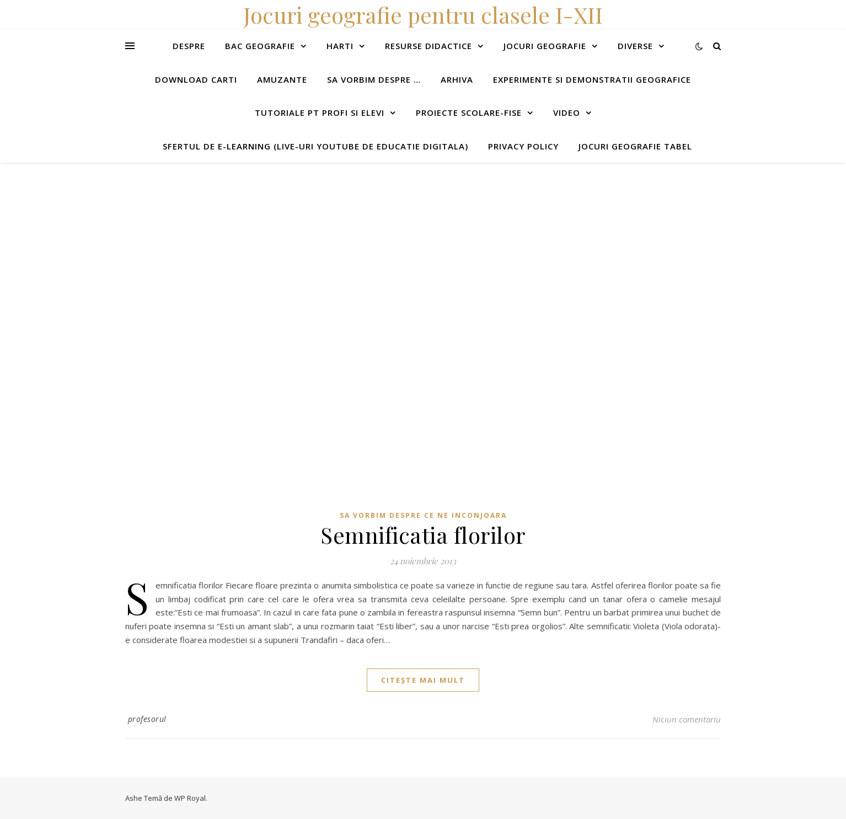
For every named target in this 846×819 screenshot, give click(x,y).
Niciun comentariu (686, 719)
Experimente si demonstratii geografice (592, 79)
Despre (189, 45)
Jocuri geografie (545, 45)
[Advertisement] (331, 240)
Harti (340, 45)
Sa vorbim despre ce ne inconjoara (423, 515)
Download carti (196, 79)
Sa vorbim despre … (374, 79)
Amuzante (282, 79)
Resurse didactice (428, 45)
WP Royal (190, 798)
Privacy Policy (523, 146)
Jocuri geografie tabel (635, 146)
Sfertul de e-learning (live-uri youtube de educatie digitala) (315, 146)
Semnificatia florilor (423, 534)
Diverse (635, 45)
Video (566, 112)
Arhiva (457, 79)
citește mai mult (423, 680)
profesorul (147, 719)
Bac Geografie (260, 45)
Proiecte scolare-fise (469, 112)
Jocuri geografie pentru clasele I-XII (423, 14)
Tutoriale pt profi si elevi (319, 112)
